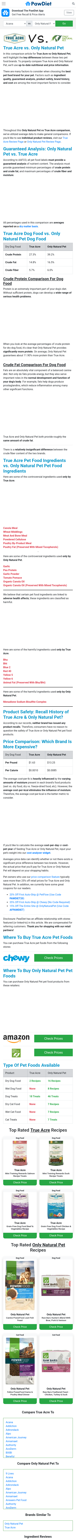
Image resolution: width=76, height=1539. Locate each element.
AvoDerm (11, 1448)
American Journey (16, 1437)
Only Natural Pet (14, 1523)
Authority (11, 1445)
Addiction (11, 1426)
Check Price (20, 1182)
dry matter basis (28, 226)
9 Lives (10, 1473)
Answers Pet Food (16, 1500)
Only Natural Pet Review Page (44, 141)
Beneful (10, 1456)
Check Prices (53, 958)
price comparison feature (45, 876)
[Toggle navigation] (3, 4)
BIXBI (9, 1452)
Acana (9, 1422)
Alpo (8, 1433)
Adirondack (12, 1429)
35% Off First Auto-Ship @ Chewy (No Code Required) (40, 902)
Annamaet (11, 1441)
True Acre (10, 1527)
